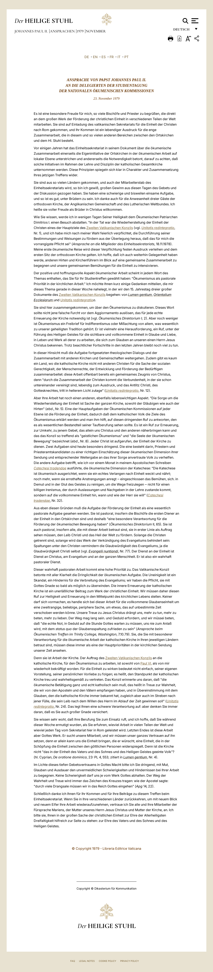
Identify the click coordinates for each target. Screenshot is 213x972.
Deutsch (182, 30)
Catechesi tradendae (50, 468)
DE (86, 57)
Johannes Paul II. (32, 31)
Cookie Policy (107, 961)
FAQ (72, 961)
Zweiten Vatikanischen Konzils (109, 228)
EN (95, 57)
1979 (80, 31)
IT (119, 57)
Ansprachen (63, 31)
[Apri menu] (194, 20)
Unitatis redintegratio (157, 228)
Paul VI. (146, 663)
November (96, 31)
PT (126, 57)
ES (104, 57)
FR (112, 57)
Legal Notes (87, 961)
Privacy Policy (129, 961)
